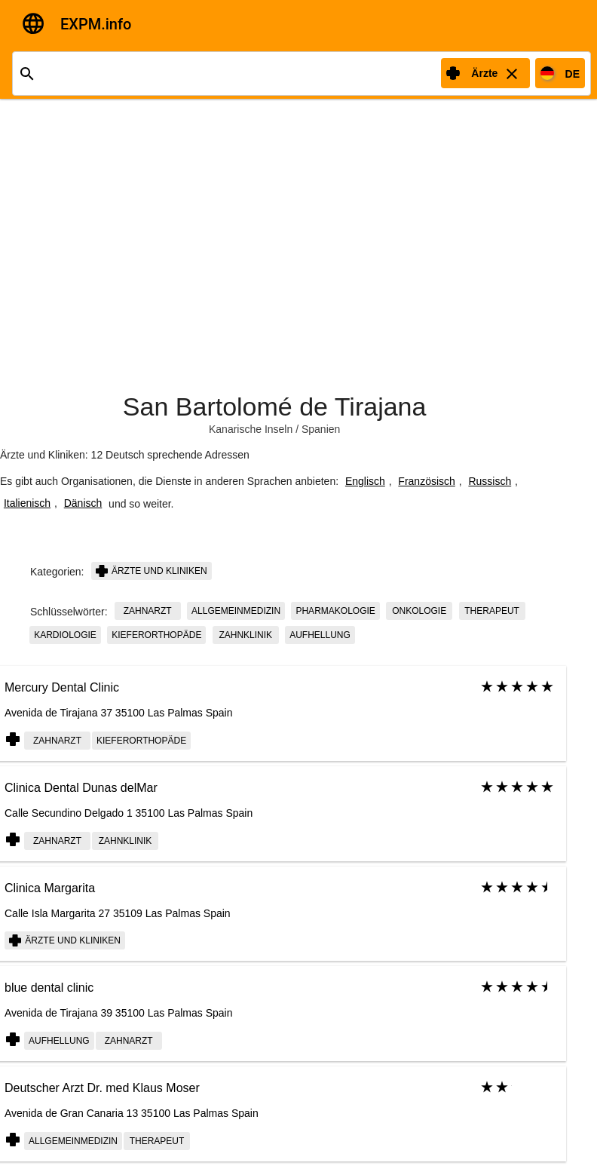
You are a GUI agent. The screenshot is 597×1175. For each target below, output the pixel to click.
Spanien (321, 429)
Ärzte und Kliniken (151, 571)
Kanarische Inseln (250, 429)
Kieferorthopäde (156, 635)
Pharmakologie (335, 611)
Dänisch (83, 503)
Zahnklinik (245, 635)
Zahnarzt (148, 611)
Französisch (426, 481)
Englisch (365, 481)
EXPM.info (95, 24)
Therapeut (491, 611)
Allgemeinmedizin (235, 611)
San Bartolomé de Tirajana (275, 406)
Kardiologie (65, 635)
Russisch (489, 481)
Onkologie (419, 611)
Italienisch (27, 503)
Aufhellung (320, 635)
